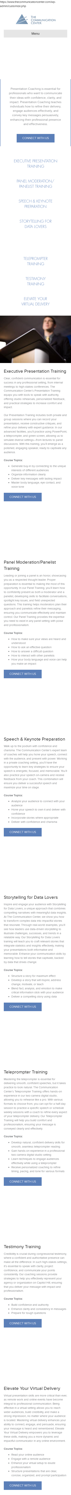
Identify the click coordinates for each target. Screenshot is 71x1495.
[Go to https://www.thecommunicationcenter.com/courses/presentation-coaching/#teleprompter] (35, 261)
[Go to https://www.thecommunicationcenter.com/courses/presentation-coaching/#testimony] (35, 281)
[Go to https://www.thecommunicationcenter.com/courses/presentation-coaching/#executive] (35, 164)
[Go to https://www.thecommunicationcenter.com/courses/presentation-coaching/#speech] (35, 204)
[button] (36, 138)
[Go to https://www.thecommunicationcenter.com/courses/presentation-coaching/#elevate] (35, 301)
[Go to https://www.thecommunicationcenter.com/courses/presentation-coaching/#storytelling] (35, 224)
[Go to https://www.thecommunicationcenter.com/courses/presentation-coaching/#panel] (35, 184)
